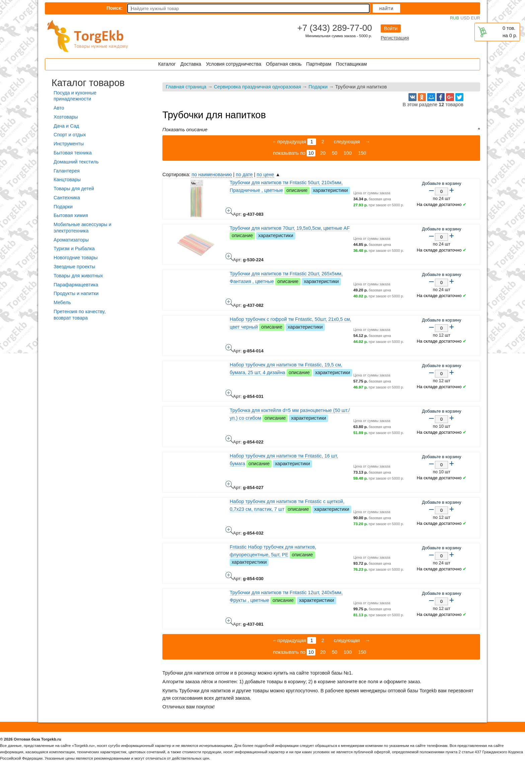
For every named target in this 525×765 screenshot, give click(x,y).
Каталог (166, 64)
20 (322, 153)
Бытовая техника (73, 152)
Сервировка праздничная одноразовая (257, 86)
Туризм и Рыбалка (74, 248)
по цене (265, 174)
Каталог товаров (88, 82)
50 (334, 153)
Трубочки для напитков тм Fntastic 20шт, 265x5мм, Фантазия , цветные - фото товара (229, 302)
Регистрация (395, 38)
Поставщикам (351, 64)
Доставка (190, 64)
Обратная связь (283, 64)
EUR (475, 17)
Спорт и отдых (70, 134)
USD (464, 17)
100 (348, 153)
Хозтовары (66, 117)
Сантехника (67, 197)
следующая (346, 141)
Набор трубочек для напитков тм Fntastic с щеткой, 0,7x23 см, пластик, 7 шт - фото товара (229, 530)
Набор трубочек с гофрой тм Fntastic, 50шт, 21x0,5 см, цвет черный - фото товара (229, 348)
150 (362, 153)
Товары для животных (78, 275)
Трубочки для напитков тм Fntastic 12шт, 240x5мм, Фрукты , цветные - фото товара (229, 621)
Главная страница (186, 86)
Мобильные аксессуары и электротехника (82, 227)
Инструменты (69, 143)
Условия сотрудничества (233, 64)
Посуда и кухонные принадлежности (75, 96)
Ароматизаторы (71, 239)
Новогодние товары (76, 257)
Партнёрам (318, 64)
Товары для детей (74, 188)
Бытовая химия (71, 215)
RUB (454, 17)
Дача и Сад (66, 126)
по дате (244, 174)
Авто (59, 108)
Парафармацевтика (76, 284)
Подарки (317, 86)
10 (311, 153)
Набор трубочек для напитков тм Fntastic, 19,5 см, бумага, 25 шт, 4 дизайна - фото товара (229, 393)
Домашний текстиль (76, 161)
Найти (386, 8)
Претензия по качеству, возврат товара (80, 315)
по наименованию (212, 174)
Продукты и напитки (76, 293)
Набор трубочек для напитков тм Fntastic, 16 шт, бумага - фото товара (229, 484)
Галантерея (67, 170)
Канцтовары (67, 179)
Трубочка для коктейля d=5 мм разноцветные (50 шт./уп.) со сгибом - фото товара (229, 439)
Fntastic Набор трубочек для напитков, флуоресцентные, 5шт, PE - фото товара (229, 575)
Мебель (62, 302)
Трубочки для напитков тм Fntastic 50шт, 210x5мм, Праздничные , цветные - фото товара (229, 211)
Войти (390, 28)
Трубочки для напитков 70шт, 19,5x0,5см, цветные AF (290, 228)
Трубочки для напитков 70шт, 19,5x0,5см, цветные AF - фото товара (229, 257)
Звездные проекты (74, 266)
